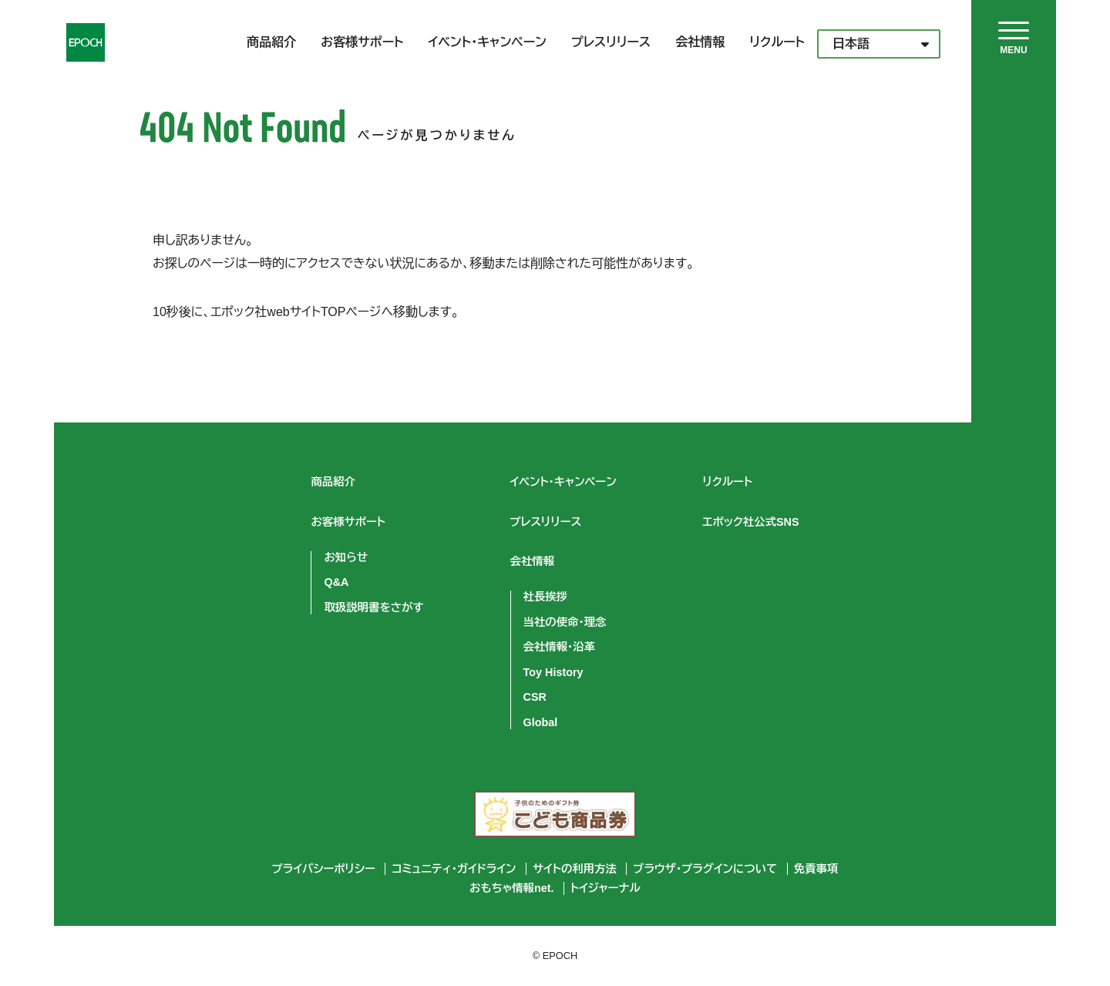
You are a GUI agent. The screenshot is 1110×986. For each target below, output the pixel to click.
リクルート (777, 42)
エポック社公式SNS (751, 522)
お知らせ (346, 557)
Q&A (336, 582)
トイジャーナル (605, 888)
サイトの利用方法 (575, 869)
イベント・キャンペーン (488, 42)
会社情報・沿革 (559, 647)
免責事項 (816, 869)
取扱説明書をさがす (373, 607)
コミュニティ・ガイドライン (454, 869)
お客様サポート (362, 42)
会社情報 (700, 42)
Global (540, 722)
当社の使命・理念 (565, 622)
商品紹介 (271, 42)
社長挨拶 (545, 597)
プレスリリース (611, 42)
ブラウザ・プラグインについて (705, 869)
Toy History (553, 672)
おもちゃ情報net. (511, 888)
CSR (535, 697)
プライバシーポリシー (323, 869)
